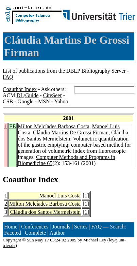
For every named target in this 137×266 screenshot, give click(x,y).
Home (10, 227)
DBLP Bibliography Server (96, 71)
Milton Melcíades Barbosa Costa (53, 126)
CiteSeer (52, 95)
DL (19, 95)
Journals (61, 227)
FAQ (8, 77)
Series (80, 227)
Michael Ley (94, 239)
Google (26, 101)
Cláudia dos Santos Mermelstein (45, 212)
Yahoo (61, 101)
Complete (35, 233)
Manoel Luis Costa (60, 195)
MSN (44, 101)
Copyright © (14, 239)
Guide (31, 95)
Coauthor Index (20, 89)
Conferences (34, 227)
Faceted (12, 233)
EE (12, 126)
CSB (8, 101)
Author (57, 233)
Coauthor (19, 179)
